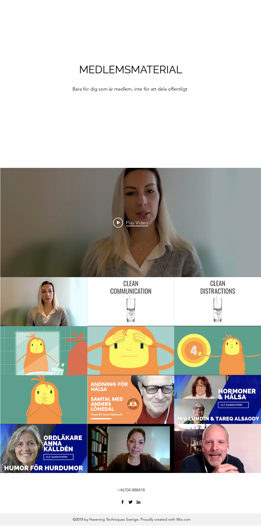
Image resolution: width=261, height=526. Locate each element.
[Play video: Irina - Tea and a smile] (130, 222)
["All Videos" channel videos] (130, 375)
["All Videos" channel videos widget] (130, 320)
